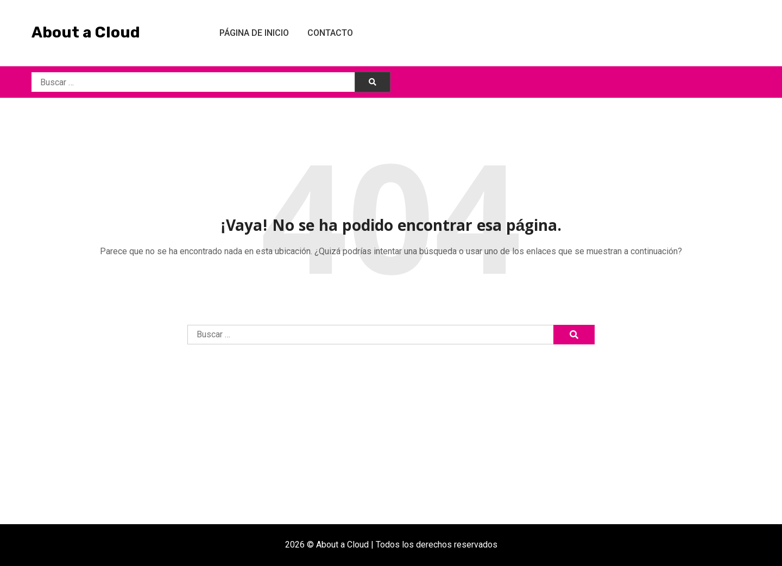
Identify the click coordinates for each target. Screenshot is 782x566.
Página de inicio (254, 33)
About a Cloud (85, 32)
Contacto (330, 33)
